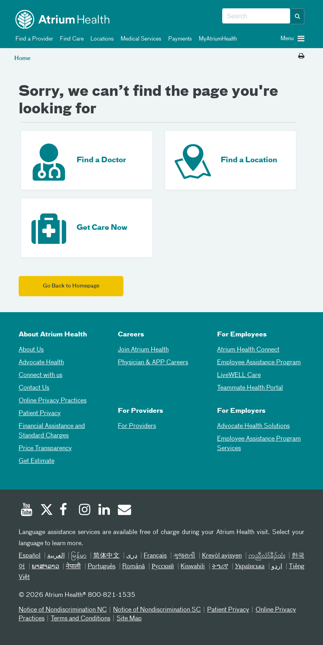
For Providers (137, 426)
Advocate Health (41, 362)
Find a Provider (33, 39)
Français (155, 556)
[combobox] (256, 16)
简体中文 (106, 556)
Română (133, 566)
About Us (31, 350)
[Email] (124, 511)
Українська (250, 566)
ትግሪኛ (220, 566)
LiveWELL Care (239, 375)
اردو (276, 566)
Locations (101, 39)
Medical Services (140, 39)
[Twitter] (46, 511)
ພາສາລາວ (45, 566)
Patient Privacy (40, 413)
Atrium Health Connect (248, 350)
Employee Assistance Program (259, 362)
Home (22, 58)
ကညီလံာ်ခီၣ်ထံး (266, 556)
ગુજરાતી (184, 556)
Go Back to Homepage (71, 286)
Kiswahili (193, 566)
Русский (163, 566)
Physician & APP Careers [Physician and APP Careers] (153, 362)
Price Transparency (45, 448)
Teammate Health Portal (250, 388)
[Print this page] (301, 56)
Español (29, 556)
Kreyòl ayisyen (222, 556)
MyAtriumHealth (216, 39)
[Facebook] (65, 511)
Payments (178, 39)
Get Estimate (36, 461)
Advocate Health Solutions (253, 426)
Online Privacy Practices (53, 401)
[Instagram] (85, 511)
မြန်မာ (79, 556)
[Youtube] (27, 511)
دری (131, 556)
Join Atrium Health (143, 350)
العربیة (56, 556)
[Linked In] (104, 511)
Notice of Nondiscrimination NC (63, 610)
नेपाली (73, 566)
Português (101, 566)
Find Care (70, 39)
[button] (297, 16)
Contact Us (34, 388)
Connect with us (40, 375)
